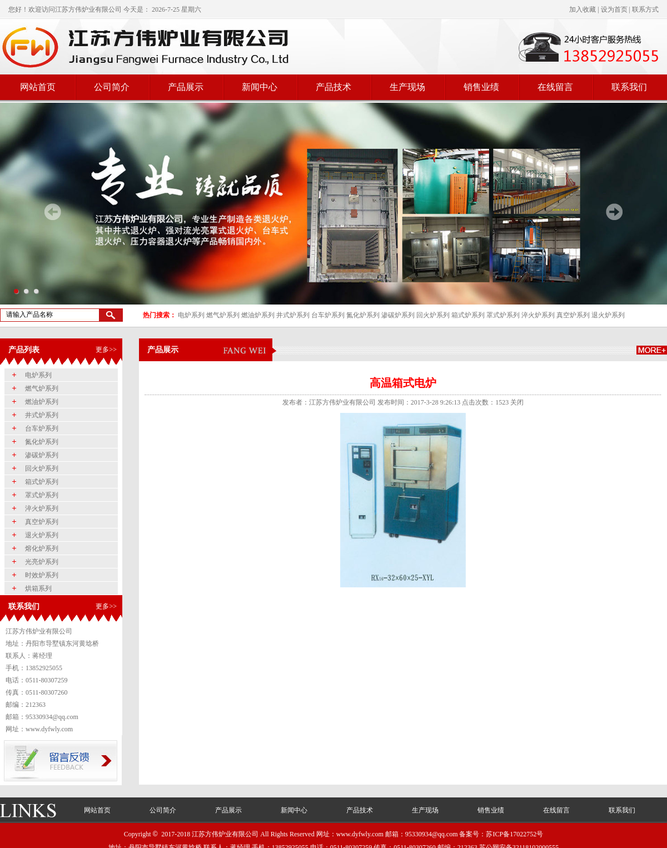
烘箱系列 (38, 588)
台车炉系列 (328, 315)
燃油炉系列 (258, 315)
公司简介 (112, 87)
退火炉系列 (608, 315)
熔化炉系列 (41, 548)
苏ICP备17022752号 (514, 834)
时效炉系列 (41, 575)
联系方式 (645, 9)
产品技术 (333, 87)
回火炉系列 (433, 315)
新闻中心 (259, 87)
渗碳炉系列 (398, 315)
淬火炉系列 (538, 315)
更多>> (106, 349)
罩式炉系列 (503, 315)
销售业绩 (481, 87)
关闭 (517, 402)
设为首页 (614, 9)
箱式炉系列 (468, 315)
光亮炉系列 (41, 562)
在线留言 (555, 87)
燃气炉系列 (223, 315)
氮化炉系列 (363, 315)
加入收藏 (582, 9)
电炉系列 (191, 315)
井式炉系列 (293, 315)
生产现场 (407, 87)
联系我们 (629, 87)
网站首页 (38, 87)
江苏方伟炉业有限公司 (88, 9)
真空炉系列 (573, 315)
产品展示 (185, 87)
